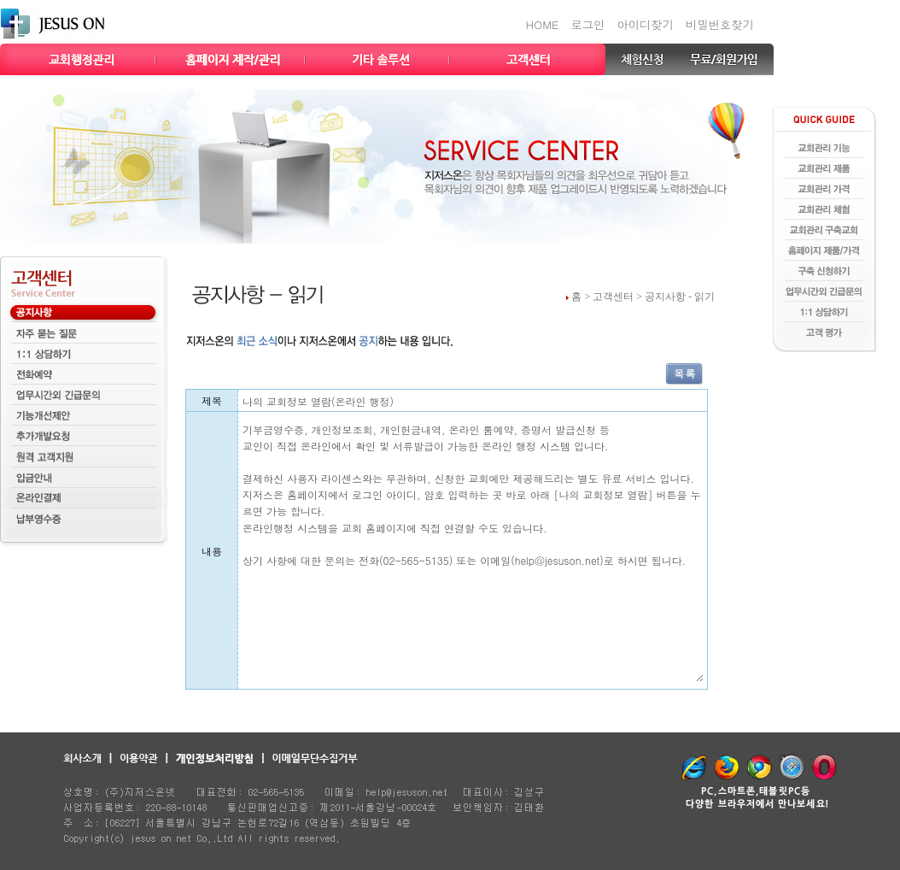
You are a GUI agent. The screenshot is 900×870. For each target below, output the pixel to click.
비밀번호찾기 (720, 24)
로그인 (587, 24)
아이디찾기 (645, 24)
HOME (542, 24)
